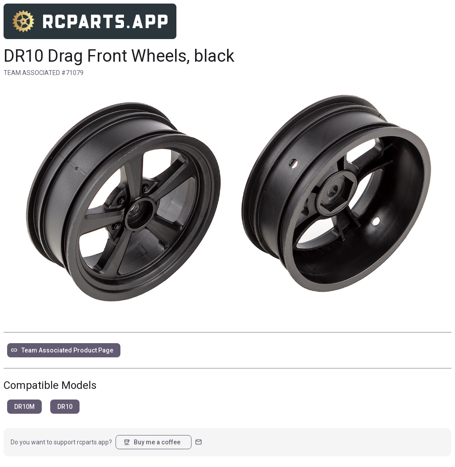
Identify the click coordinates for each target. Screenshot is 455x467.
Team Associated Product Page (62, 350)
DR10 (64, 406)
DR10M (24, 406)
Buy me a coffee (151, 442)
